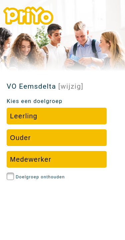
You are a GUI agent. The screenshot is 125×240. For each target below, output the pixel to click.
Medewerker (30, 159)
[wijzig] (71, 86)
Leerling (23, 116)
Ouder (20, 137)
